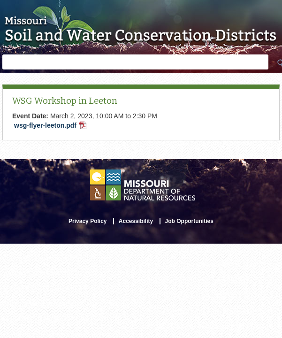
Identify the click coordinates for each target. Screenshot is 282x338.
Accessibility (136, 221)
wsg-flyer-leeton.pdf (51, 126)
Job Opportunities (189, 221)
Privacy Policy (88, 221)
